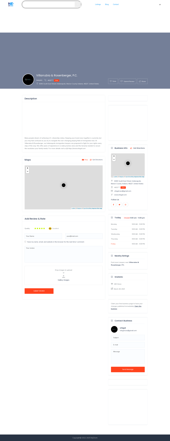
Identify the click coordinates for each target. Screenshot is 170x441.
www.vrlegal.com (120, 195)
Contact (116, 4)
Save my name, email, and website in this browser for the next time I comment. (55, 242)
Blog (107, 4)
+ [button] (27, 168)
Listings (98, 4)
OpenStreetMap (87, 208)
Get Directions (137, 148)
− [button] (27, 171)
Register (164, 4)
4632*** (51, 80)
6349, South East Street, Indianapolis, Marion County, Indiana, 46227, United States (67, 84)
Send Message (127, 369)
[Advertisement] (66, 16)
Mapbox (79, 208)
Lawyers (39, 80)
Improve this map (97, 208)
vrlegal (123, 328)
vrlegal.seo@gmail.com (122, 191)
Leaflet (73, 208)
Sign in (156, 4)
